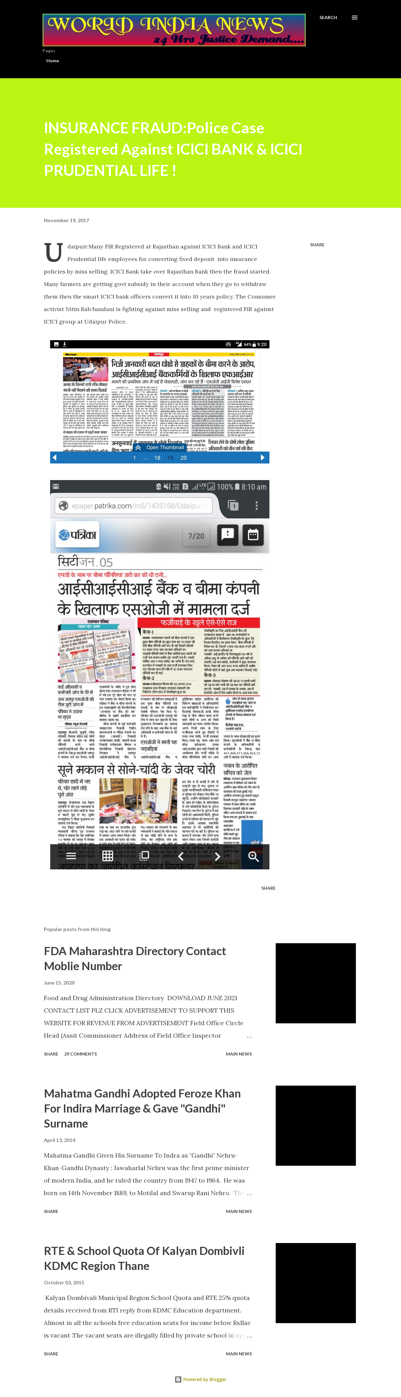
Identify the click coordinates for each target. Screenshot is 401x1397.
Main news (239, 1054)
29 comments (80, 1054)
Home (52, 60)
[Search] (328, 17)
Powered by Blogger (200, 1379)
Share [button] (317, 244)
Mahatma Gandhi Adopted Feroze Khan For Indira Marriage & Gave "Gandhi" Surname (142, 1108)
